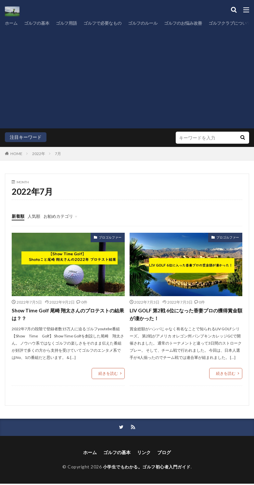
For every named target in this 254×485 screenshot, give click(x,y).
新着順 (18, 216)
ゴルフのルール (151, 23)
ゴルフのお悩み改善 (194, 23)
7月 (58, 153)
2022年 (38, 153)
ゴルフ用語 (70, 23)
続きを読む (108, 373)
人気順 (35, 216)
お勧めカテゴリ (61, 216)
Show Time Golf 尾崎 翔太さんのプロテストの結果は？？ (66, 314)
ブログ (164, 453)
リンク (144, 453)
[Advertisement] (127, 76)
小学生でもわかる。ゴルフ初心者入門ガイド (147, 467)
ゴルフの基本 (38, 23)
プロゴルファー (110, 237)
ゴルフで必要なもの (108, 23)
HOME (16, 153)
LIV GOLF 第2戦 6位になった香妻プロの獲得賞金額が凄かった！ (184, 314)
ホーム (12, 23)
